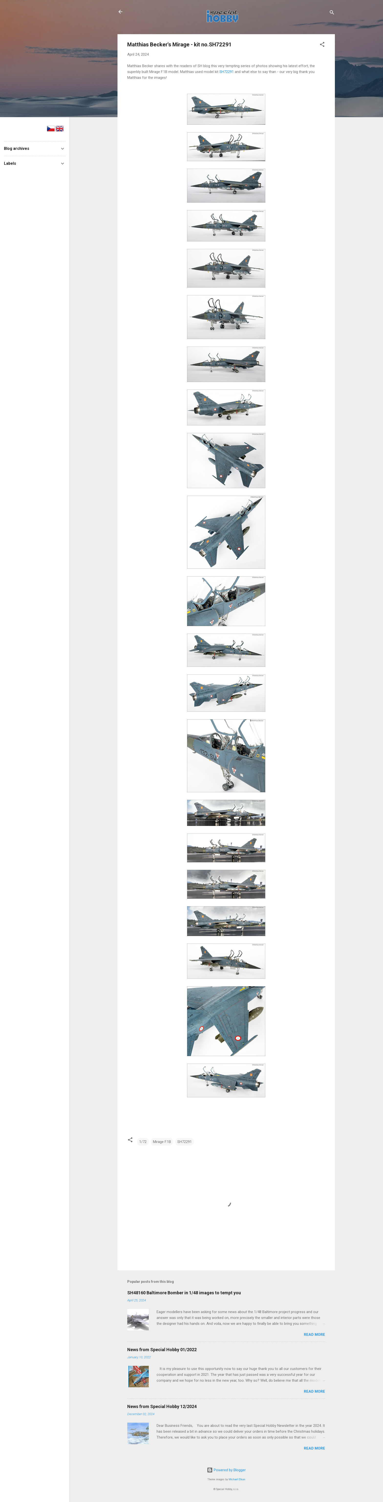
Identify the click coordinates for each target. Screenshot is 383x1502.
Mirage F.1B (162, 1142)
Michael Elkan (237, 1479)
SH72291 (226, 72)
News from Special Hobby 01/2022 (162, 1349)
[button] (322, 45)
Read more (314, 1334)
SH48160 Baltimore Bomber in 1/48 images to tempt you (184, 1292)
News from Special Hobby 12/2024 (162, 1406)
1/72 (143, 1142)
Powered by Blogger (226, 1470)
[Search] (332, 13)
